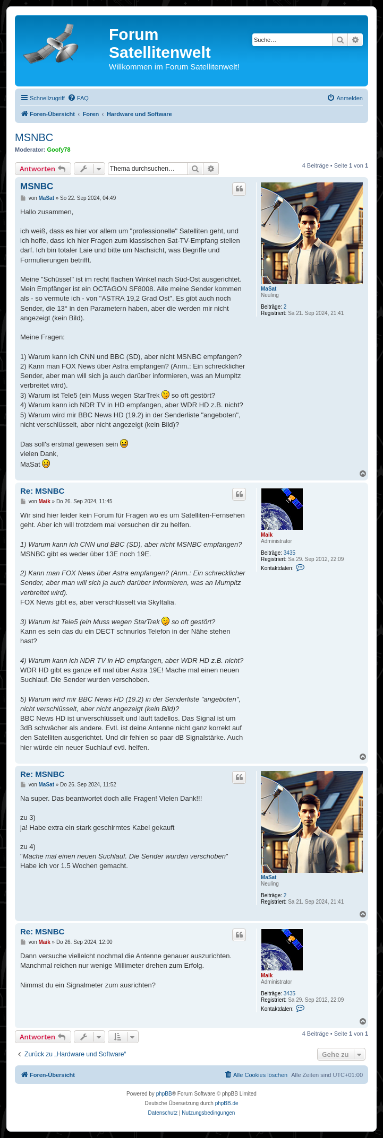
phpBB (164, 1094)
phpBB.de (227, 1103)
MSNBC (34, 137)
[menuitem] (78, 98)
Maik (267, 535)
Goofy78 (59, 149)
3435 (289, 553)
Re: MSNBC (42, 490)
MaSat (268, 289)
